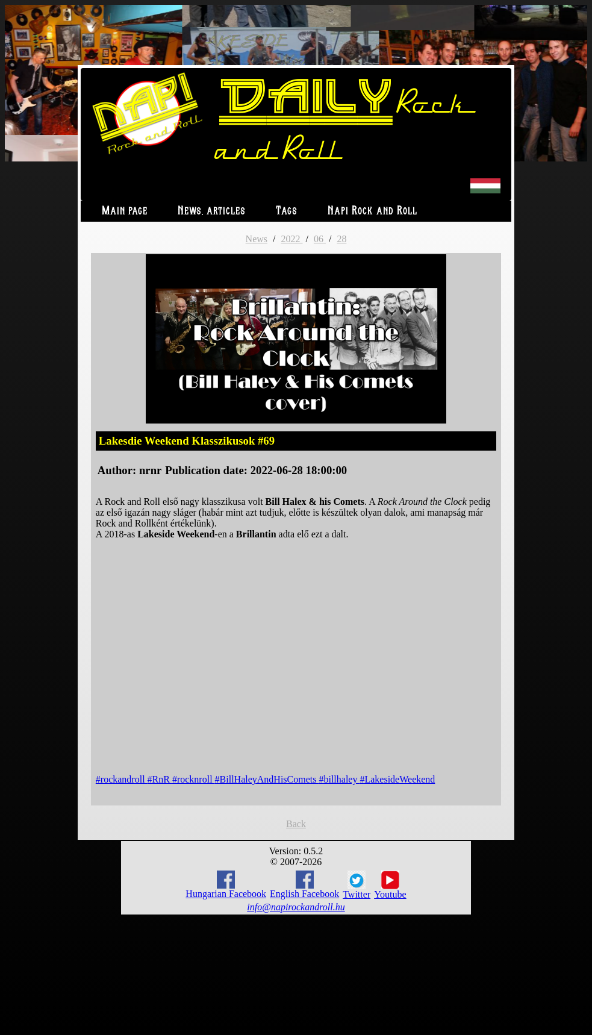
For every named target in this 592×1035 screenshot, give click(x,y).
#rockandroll (122, 779)
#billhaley (339, 779)
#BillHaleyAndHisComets (267, 779)
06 (320, 239)
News (256, 239)
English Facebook (304, 885)
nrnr (150, 470)
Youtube (390, 885)
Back (296, 824)
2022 (291, 239)
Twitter (356, 885)
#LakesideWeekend (397, 779)
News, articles (212, 211)
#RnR (160, 779)
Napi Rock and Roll (372, 211)
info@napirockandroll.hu (295, 907)
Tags (287, 211)
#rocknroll (193, 779)
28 (341, 239)
